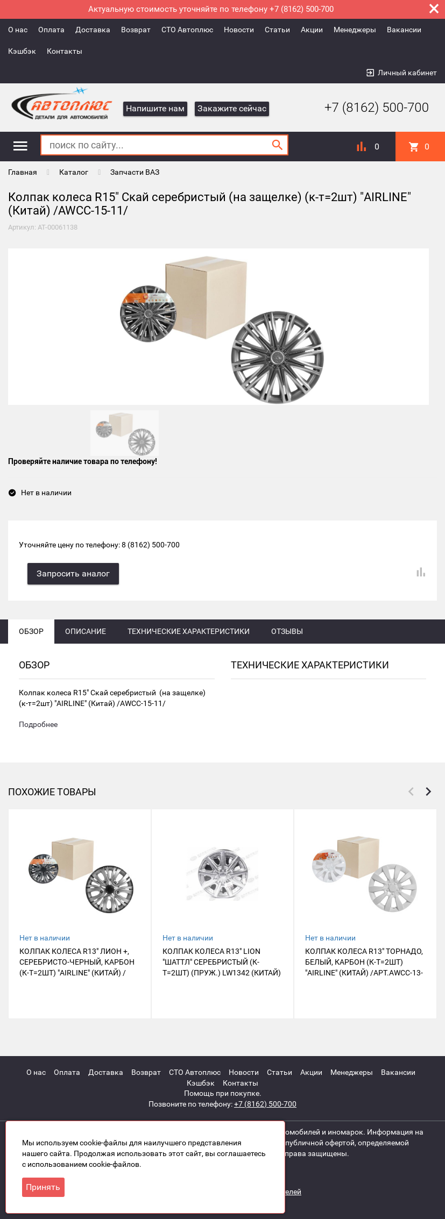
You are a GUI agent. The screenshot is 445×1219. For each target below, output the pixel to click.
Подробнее (38, 727)
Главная (22, 172)
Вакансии (404, 29)
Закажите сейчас (231, 108)
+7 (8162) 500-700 (368, 107)
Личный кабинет (407, 72)
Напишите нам (155, 108)
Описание (85, 634)
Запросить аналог (75, 576)
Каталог (73, 172)
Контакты (64, 51)
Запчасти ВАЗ (134, 172)
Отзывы (287, 634)
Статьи (277, 29)
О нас (17, 29)
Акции (312, 29)
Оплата (51, 29)
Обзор (31, 634)
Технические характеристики (189, 634)
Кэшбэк (22, 51)
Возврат (136, 29)
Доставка (92, 29)
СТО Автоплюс (187, 29)
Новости (239, 29)
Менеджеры (355, 29)
